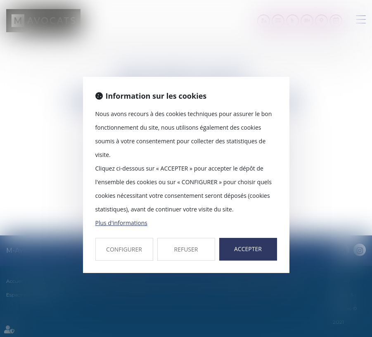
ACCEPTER (248, 249)
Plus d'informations (121, 223)
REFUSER (186, 249)
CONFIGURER (124, 249)
